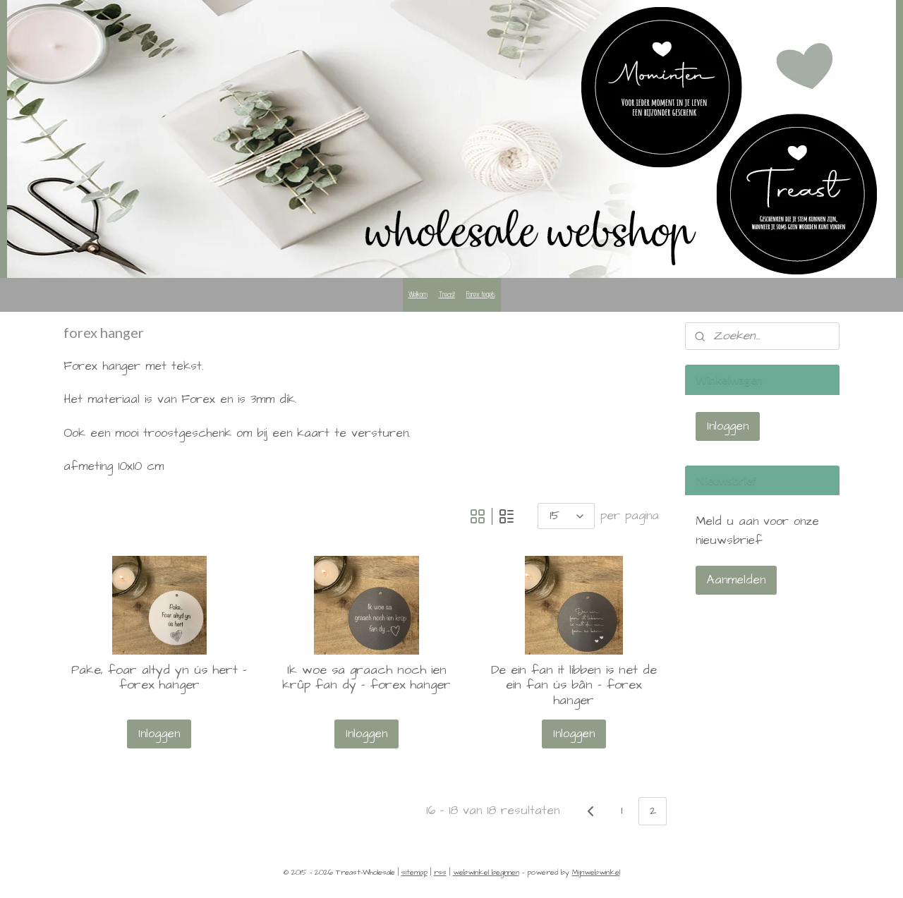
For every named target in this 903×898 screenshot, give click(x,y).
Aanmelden (736, 579)
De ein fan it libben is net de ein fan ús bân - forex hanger (574, 685)
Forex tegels (480, 294)
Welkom (418, 294)
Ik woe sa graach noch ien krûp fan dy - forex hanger (366, 677)
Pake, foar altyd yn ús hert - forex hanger (160, 677)
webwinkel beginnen (486, 872)
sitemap (414, 872)
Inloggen (160, 733)
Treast (447, 294)
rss (440, 872)
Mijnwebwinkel (596, 872)
